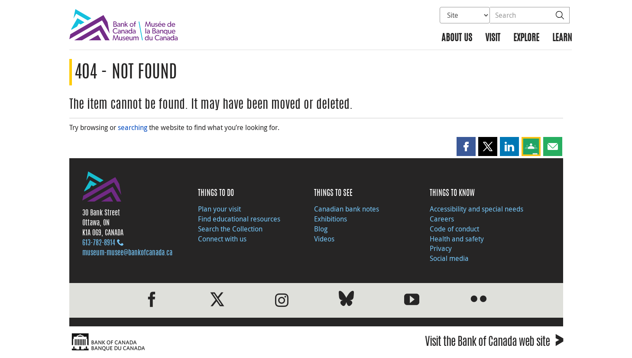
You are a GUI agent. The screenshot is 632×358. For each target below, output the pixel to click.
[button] (466, 146)
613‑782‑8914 (98, 243)
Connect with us (222, 239)
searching (132, 127)
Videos (324, 239)
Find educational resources (239, 219)
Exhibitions (330, 219)
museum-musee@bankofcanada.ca (127, 253)
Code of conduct (454, 229)
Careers (442, 219)
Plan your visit (219, 209)
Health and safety (457, 239)
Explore (526, 38)
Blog (320, 229)
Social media (449, 258)
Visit (492, 38)
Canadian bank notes (346, 209)
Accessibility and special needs (476, 209)
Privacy (441, 248)
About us (456, 38)
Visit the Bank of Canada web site (494, 343)
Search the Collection (230, 229)
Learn (562, 38)
